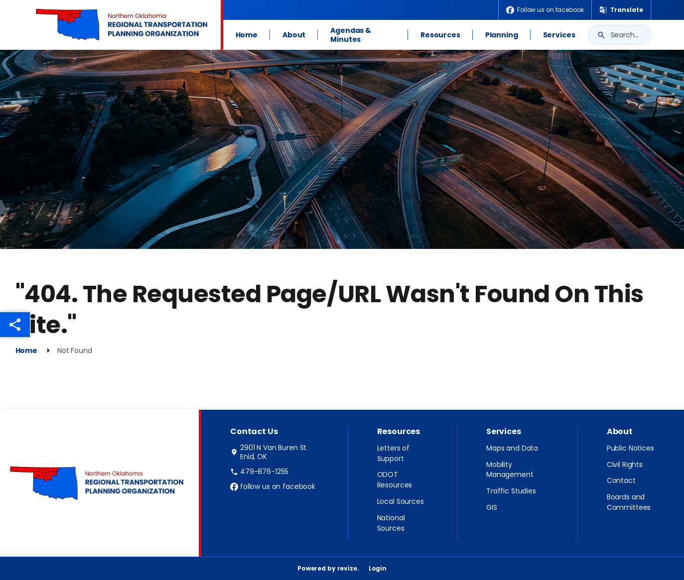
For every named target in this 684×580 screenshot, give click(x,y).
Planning (501, 35)
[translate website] (621, 10)
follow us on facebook (272, 486)
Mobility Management (510, 470)
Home (247, 35)
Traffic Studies (511, 491)
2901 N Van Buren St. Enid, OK (269, 452)
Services (559, 35)
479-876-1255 (259, 471)
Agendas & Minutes (350, 34)
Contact (621, 480)
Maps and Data (512, 448)
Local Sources (400, 501)
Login (378, 568)
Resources (440, 35)
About (293, 35)
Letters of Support (393, 453)
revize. (348, 568)
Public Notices (630, 448)
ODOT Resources (394, 479)
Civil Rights (625, 464)
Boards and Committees (629, 502)
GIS (491, 507)
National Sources (391, 523)
